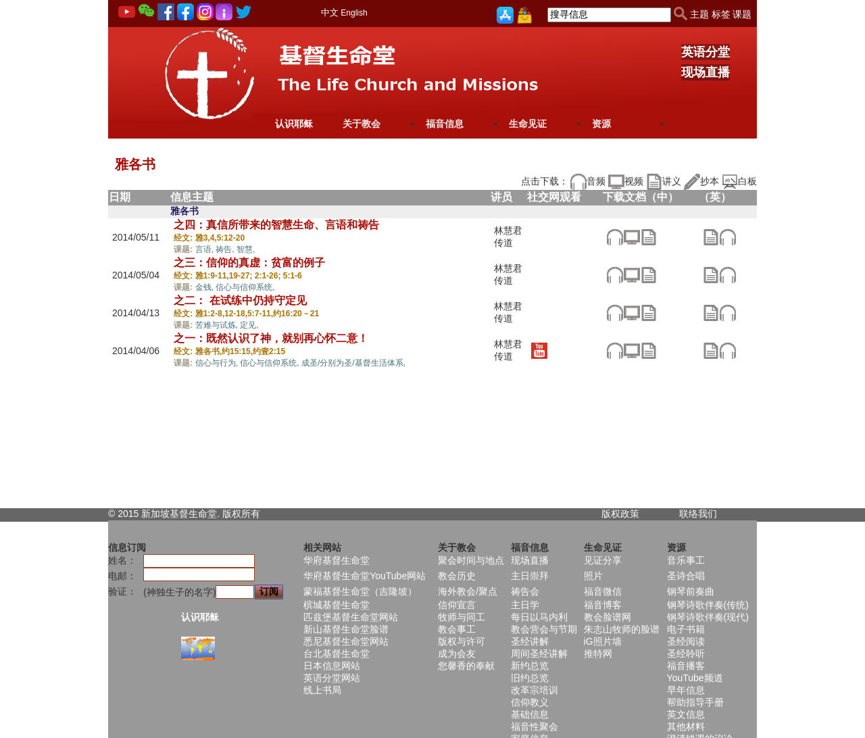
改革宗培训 (534, 690)
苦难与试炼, (218, 325)
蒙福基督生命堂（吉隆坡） (360, 591)
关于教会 (361, 123)
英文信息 (686, 714)
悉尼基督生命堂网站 (346, 641)
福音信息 (445, 123)
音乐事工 (686, 560)
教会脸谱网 (607, 617)
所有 (250, 513)
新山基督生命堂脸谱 (346, 629)
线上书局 (322, 690)
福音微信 (603, 591)
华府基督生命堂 (336, 560)
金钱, (205, 287)
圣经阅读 (686, 641)
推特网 (598, 653)
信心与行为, (218, 363)
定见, (249, 325)
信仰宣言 (457, 604)
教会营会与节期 (544, 629)
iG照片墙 (603, 641)
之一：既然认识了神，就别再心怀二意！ (271, 338)
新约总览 (530, 665)
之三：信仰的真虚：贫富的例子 (249, 262)
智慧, (246, 249)
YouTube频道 (695, 677)
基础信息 (530, 714)
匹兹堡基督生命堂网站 (350, 617)
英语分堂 (705, 52)
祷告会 (525, 591)
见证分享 (603, 560)
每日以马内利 (539, 617)
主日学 (525, 604)
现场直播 (705, 72)
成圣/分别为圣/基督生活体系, (353, 363)
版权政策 (620, 513)
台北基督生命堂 (336, 653)
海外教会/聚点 (467, 591)
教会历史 (457, 575)
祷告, (226, 249)
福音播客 (686, 665)
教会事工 (457, 629)
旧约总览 (530, 677)
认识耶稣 (294, 123)
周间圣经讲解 (539, 653)
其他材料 (686, 726)
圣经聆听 (686, 653)
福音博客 (603, 604)
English (354, 13)
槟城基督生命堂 (336, 604)
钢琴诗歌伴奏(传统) (708, 604)
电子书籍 (686, 629)
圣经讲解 (530, 641)
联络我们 (698, 513)
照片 (593, 575)
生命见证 (528, 123)
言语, (205, 249)
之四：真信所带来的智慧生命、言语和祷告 (276, 224)
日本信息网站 (331, 665)
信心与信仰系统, (245, 287)
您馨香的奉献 (466, 665)
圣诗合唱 (686, 575)
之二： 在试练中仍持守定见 (240, 300)
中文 (330, 12)
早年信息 (686, 690)
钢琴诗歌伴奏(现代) (708, 617)
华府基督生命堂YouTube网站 (364, 575)
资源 (601, 123)
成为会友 (457, 653)
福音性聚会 (534, 726)
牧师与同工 (461, 617)
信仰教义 (530, 702)
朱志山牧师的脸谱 (622, 629)
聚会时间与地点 (471, 560)
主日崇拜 (530, 575)
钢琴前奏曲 (690, 591)
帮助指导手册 (695, 702)
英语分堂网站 (331, 677)
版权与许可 (461, 641)
